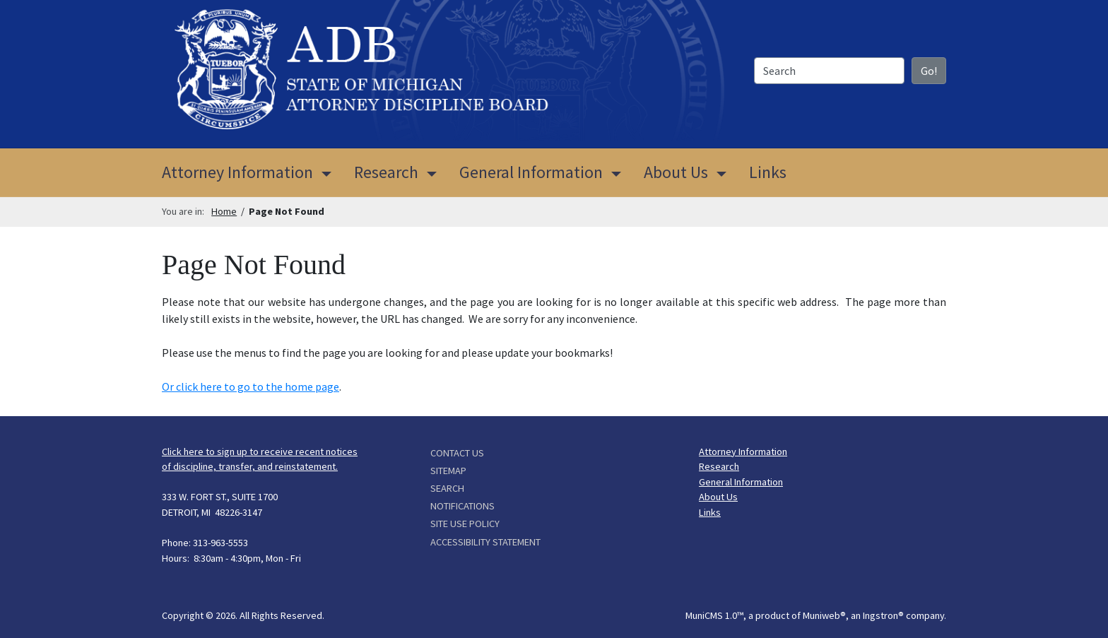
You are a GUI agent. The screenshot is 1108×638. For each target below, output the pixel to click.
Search (447, 488)
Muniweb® (824, 615)
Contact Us (457, 453)
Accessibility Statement (485, 542)
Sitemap (448, 470)
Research (719, 466)
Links (767, 172)
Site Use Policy (465, 523)
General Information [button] (531, 172)
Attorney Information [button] (237, 172)
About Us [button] (676, 172)
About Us (718, 496)
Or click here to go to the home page (250, 386)
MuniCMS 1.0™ (714, 615)
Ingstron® (883, 615)
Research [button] (386, 172)
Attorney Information (743, 451)
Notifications (462, 506)
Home (224, 211)
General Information (741, 481)
